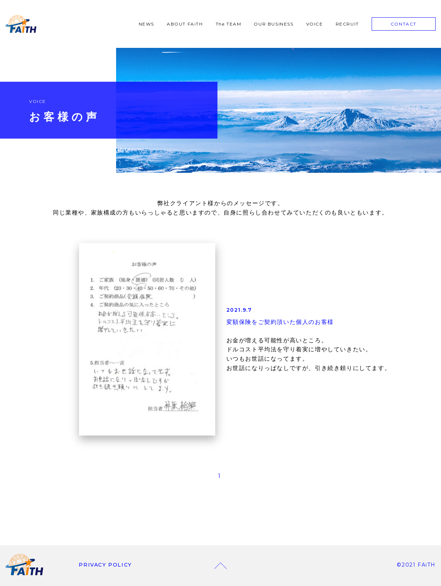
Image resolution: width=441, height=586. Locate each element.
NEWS (146, 24)
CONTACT (404, 24)
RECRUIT (347, 24)
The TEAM (229, 24)
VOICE (314, 24)
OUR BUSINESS (273, 24)
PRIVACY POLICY (105, 565)
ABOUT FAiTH (185, 24)
